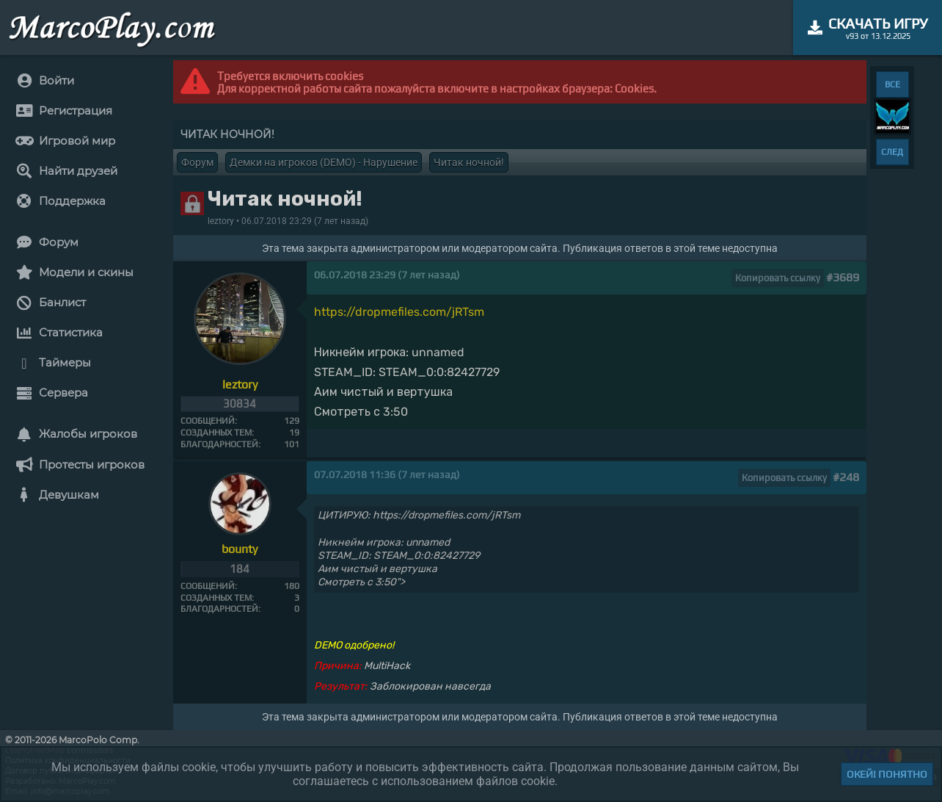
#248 (846, 477)
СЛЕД (892, 152)
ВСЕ (892, 84)
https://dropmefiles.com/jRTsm (399, 312)
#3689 (842, 277)
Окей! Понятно (887, 774)
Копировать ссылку (777, 277)
